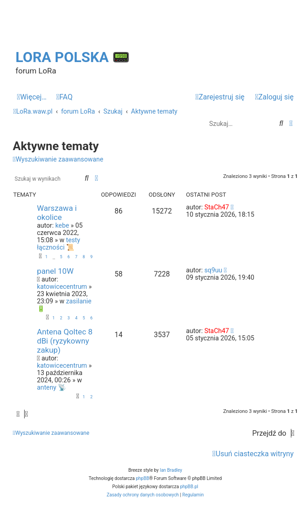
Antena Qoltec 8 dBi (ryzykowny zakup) (65, 341)
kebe (62, 225)
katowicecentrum (62, 286)
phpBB (142, 478)
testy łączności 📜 (58, 243)
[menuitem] (64, 97)
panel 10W (55, 271)
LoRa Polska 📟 (73, 57)
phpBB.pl (189, 486)
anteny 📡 (51, 387)
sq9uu (213, 270)
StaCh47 (216, 207)
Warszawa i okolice (57, 212)
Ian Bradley (171, 470)
